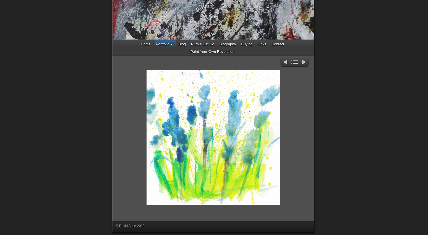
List (294, 62)
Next (304, 62)
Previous (285, 62)
